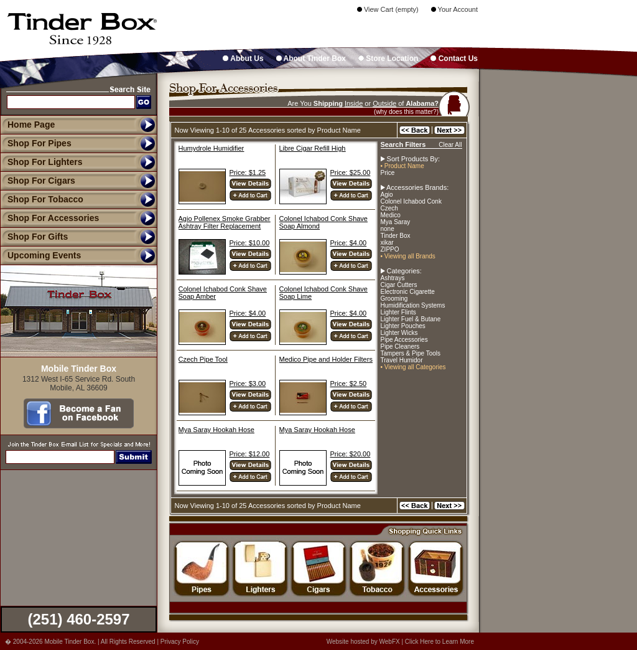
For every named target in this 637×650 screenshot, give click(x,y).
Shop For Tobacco (41, 199)
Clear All (450, 144)
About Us (243, 58)
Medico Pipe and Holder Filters (326, 359)
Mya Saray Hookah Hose (216, 429)
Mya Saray (396, 222)
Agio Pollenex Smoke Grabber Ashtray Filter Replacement (225, 222)
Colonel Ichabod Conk (411, 201)
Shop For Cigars (37, 181)
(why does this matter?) (406, 111)
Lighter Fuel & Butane (411, 319)
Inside (354, 103)
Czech (389, 208)
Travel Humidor (402, 360)
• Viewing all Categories (413, 367)
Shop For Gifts (34, 237)
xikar (387, 242)
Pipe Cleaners (400, 346)
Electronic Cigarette (408, 291)
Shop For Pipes (36, 143)
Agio (387, 194)
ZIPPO (390, 249)
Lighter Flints (398, 312)
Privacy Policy (179, 641)
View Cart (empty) (388, 9)
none (387, 228)
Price (388, 172)
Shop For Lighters (41, 162)
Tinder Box (396, 235)
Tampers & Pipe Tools (411, 353)
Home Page (31, 125)
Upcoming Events (40, 255)
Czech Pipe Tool (203, 359)
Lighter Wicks (399, 332)
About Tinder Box (311, 58)
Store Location (388, 58)
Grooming (394, 298)
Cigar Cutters (399, 284)
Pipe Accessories (404, 339)
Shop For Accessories (49, 218)
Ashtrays (393, 278)
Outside (384, 103)
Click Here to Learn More (439, 641)
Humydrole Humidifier (211, 148)
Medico (391, 215)
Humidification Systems (413, 305)
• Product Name (402, 165)
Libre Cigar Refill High (312, 148)
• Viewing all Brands (408, 256)
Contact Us (454, 58)
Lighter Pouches (403, 326)
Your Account (454, 9)
